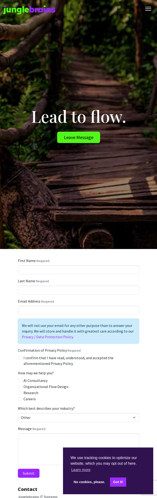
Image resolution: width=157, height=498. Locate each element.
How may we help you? (36, 373)
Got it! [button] (118, 482)
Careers (30, 399)
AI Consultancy (35, 380)
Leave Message (78, 137)
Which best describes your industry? (46, 408)
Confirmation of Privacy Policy (42, 350)
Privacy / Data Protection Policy (47, 336)
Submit (29, 473)
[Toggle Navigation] (148, 9)
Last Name (26, 281)
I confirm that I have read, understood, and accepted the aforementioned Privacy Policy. (69, 360)
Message (25, 428)
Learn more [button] (80, 470)
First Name (27, 260)
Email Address (29, 301)
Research (31, 392)
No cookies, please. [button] (89, 482)
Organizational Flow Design (46, 386)
